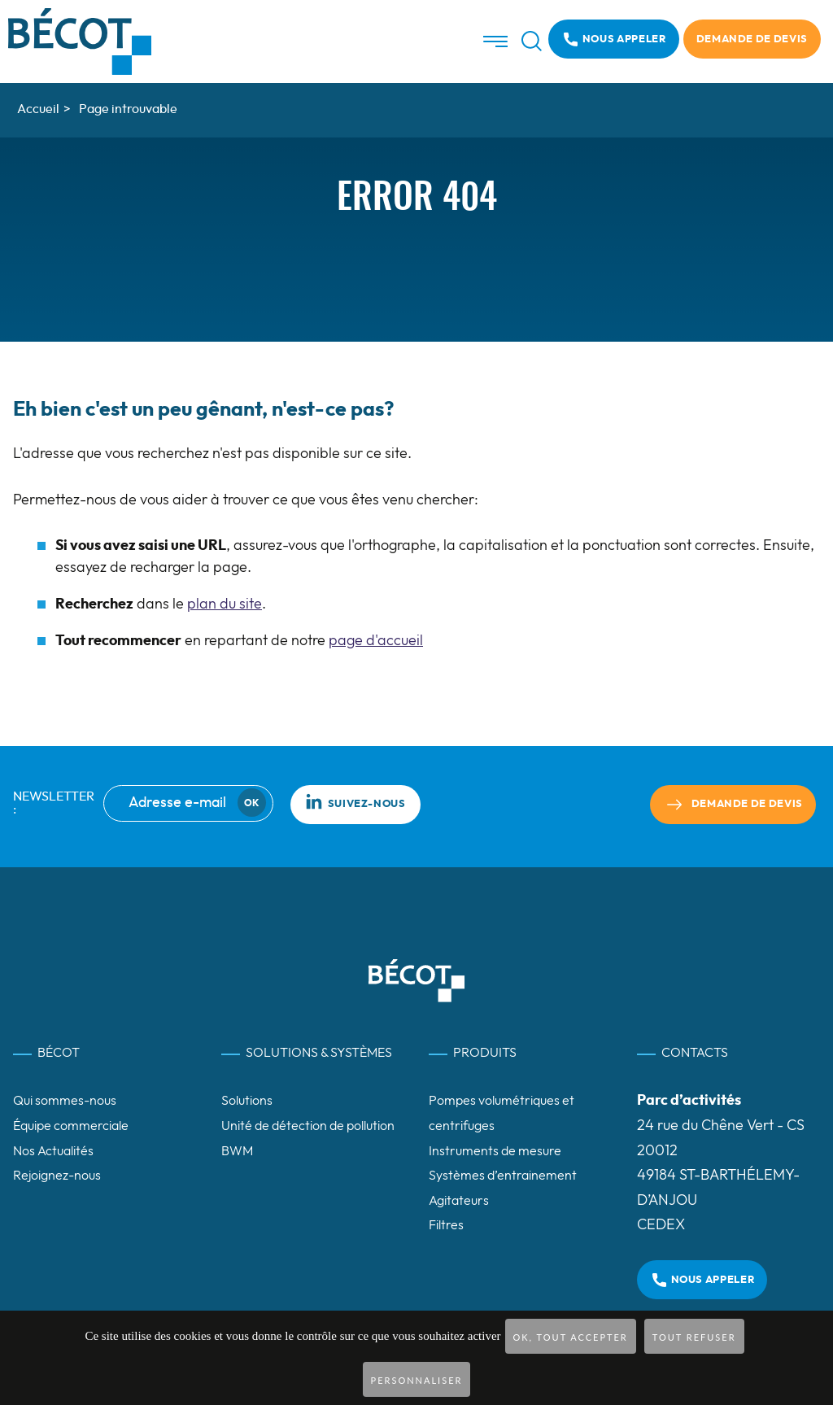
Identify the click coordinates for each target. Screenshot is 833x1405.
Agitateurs (459, 1200)
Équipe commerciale (71, 1125)
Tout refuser (694, 1337)
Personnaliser (417, 1380)
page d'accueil (376, 641)
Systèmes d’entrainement (503, 1175)
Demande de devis (752, 39)
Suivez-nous (355, 801)
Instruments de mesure (495, 1151)
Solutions (247, 1100)
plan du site (224, 604)
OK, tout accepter (570, 1337)
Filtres (446, 1225)
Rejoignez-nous (57, 1175)
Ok (251, 803)
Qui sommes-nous (64, 1100)
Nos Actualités (53, 1151)
